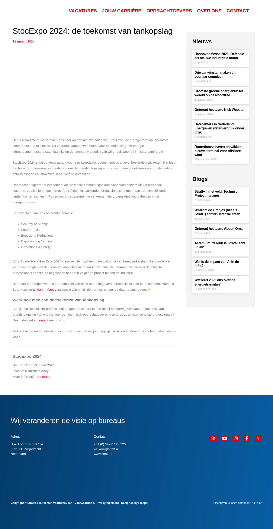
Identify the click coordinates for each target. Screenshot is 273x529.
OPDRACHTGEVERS (169, 11)
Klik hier (256, 502)
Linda (37, 289)
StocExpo (44, 376)
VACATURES (83, 11)
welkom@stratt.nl (106, 449)
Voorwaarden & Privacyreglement (97, 502)
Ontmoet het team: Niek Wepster (220, 109)
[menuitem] (255, 11)
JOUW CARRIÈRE (121, 11)
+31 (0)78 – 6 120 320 (110, 444)
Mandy (51, 289)
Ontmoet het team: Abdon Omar (219, 228)
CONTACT (238, 11)
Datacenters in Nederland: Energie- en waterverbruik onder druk (219, 128)
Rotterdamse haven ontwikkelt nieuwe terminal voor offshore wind (218, 151)
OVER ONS (209, 11)
